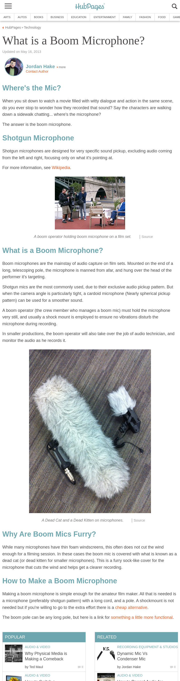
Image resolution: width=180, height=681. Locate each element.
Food (162, 17)
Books (38, 17)
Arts (7, 17)
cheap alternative (131, 607)
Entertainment (105, 17)
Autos (22, 17)
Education (78, 17)
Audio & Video (129, 675)
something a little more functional (141, 617)
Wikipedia (61, 167)
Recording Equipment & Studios (147, 647)
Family (127, 17)
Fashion (145, 17)
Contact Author (37, 71)
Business (57, 17)
